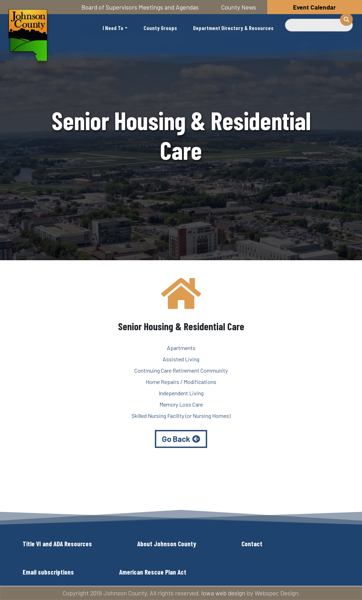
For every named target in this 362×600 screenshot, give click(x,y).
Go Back (176, 438)
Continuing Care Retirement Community (181, 370)
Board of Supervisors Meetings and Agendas (140, 7)
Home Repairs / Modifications (181, 381)
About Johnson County (166, 544)
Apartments (181, 347)
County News (238, 7)
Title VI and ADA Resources (57, 544)
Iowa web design (223, 593)
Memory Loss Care (181, 404)
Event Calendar (314, 7)
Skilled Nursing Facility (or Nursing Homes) (181, 415)
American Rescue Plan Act (152, 572)
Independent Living (181, 393)
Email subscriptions (48, 572)
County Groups (160, 27)
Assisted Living (181, 359)
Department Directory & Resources (233, 27)
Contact (251, 544)
